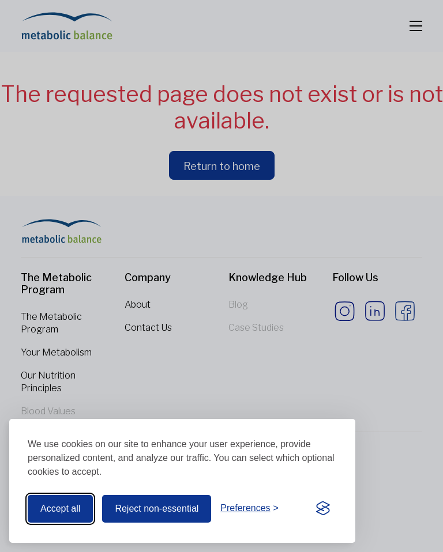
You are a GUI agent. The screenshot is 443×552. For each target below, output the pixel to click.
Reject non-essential (156, 508)
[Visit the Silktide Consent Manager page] (323, 509)
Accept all (60, 508)
